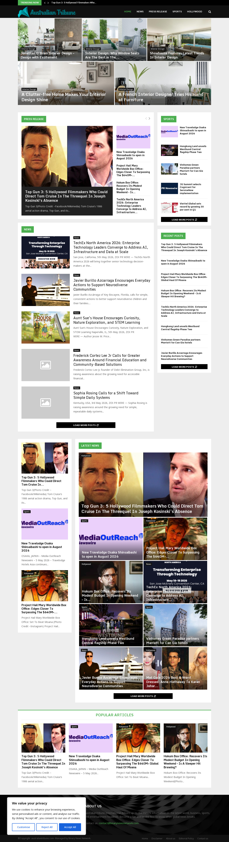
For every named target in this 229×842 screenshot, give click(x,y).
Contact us (202, 838)
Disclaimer (157, 838)
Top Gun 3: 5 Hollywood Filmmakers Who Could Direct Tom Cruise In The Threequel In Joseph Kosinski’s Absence (66, 196)
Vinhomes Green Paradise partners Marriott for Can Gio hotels (191, 169)
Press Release (158, 11)
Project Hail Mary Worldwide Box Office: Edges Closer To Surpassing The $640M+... (133, 170)
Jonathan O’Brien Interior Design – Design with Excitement (47, 55)
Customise (23, 827)
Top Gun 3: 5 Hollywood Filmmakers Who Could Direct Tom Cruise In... (41, 481)
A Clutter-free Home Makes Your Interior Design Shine (63, 97)
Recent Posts (173, 236)
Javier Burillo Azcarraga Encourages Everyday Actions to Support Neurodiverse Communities (111, 284)
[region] (46, 816)
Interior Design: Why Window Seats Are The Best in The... (112, 55)
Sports (177, 11)
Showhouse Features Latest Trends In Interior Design (177, 55)
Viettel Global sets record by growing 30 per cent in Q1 (192, 207)
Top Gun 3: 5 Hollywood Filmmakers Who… (73, 2)
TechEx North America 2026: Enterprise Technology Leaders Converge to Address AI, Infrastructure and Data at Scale (110, 247)
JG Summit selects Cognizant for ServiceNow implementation (190, 188)
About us (170, 838)
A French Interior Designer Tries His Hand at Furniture (160, 97)
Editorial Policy (186, 838)
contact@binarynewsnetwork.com (119, 823)
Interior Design (28, 49)
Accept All (70, 827)
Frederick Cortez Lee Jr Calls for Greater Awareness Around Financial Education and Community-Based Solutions (110, 360)
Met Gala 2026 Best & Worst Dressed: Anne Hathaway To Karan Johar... (173, 682)
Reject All (47, 827)
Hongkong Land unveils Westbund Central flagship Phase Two (193, 149)
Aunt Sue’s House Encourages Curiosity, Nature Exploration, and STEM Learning (106, 320)
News (140, 11)
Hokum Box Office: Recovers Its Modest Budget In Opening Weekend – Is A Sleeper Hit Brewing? (183, 293)
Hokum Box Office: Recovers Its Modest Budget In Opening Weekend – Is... (129, 187)
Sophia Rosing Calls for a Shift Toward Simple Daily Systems (105, 395)
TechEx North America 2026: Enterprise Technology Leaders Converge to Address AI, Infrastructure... (131, 205)
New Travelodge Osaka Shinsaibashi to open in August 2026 (130, 155)
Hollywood (194, 11)
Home (127, 11)
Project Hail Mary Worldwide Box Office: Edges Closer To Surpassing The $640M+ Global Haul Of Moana (184, 277)
